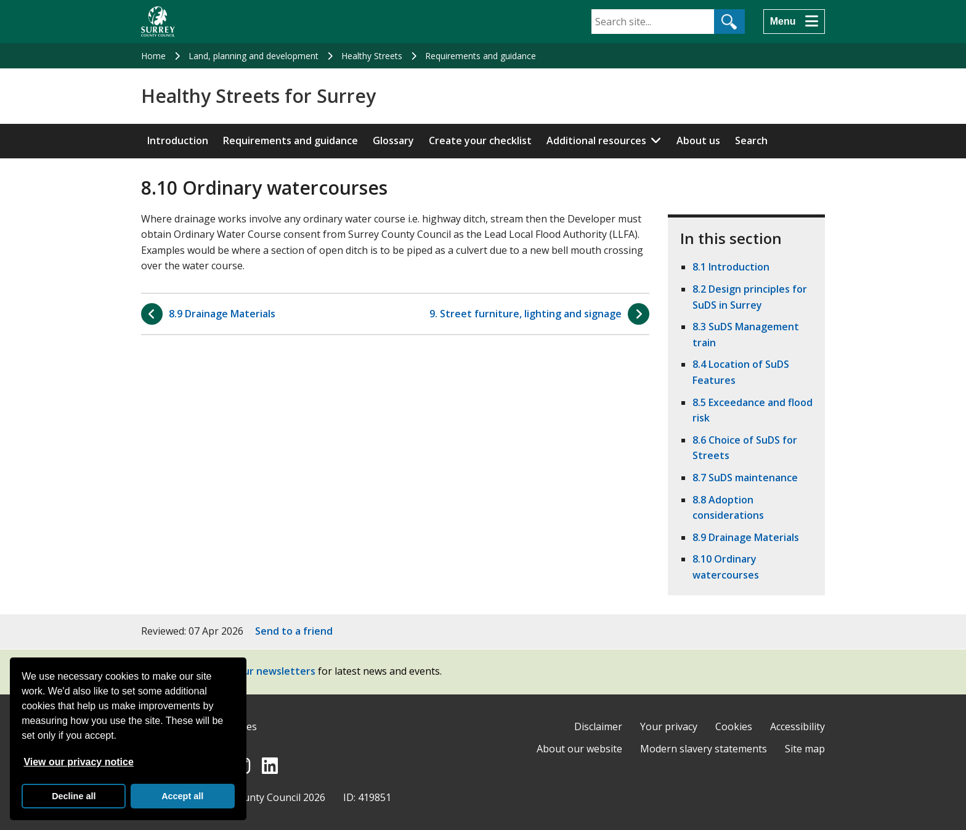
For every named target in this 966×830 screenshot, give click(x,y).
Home (153, 56)
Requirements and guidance (480, 56)
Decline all (73, 796)
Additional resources (596, 140)
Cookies (733, 726)
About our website (579, 748)
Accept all (182, 796)
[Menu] (794, 21)
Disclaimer (598, 726)
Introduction (177, 140)
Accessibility (797, 726)
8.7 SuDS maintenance (745, 477)
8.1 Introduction (730, 267)
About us (698, 140)
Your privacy (668, 726)
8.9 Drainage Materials (745, 537)
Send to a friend (294, 631)
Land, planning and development (254, 56)
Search (751, 140)
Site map (805, 748)
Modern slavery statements (703, 748)
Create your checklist (480, 140)
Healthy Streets (371, 56)
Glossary (393, 140)
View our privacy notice (78, 762)
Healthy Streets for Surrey (258, 96)
